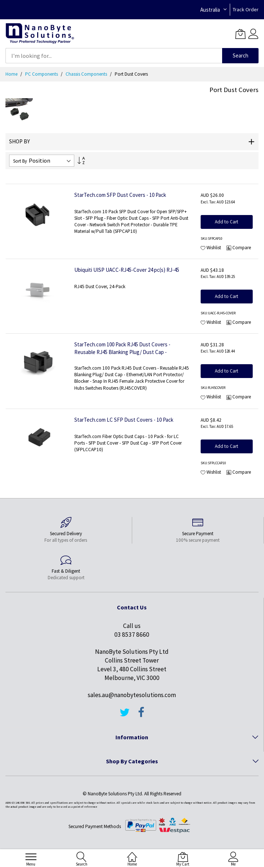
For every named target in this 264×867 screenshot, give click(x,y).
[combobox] (113, 55)
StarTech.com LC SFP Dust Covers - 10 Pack (123, 419)
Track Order (246, 9)
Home (12, 74)
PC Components (42, 74)
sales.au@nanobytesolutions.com (132, 695)
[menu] (30, 856)
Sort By (20, 161)
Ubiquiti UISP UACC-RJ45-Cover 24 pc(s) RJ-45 (126, 269)
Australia (210, 9)
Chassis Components (87, 74)
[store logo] (39, 33)
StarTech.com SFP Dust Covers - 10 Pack (120, 194)
